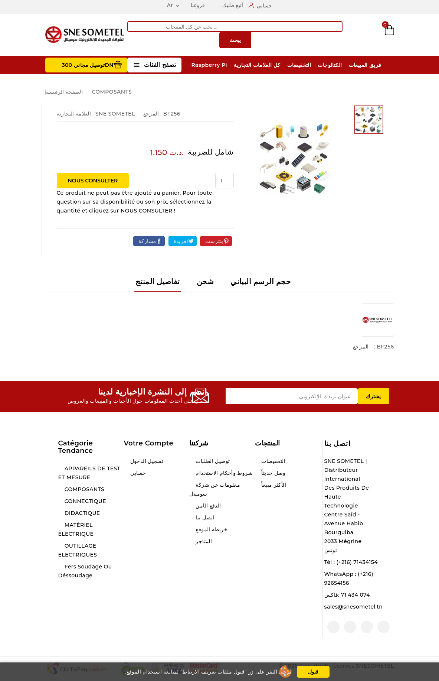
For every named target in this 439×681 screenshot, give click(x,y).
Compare (351, 35)
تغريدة (181, 241)
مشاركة (147, 241)
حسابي (137, 473)
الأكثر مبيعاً (273, 484)
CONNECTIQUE (84, 501)
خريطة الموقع (210, 529)
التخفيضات (299, 65)
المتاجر (203, 541)
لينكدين (333, 627)
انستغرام (350, 627)
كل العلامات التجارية (257, 65)
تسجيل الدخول (145, 461)
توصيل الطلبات (212, 461)
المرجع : (152, 113)
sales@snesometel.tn (353, 606)
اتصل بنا (337, 444)
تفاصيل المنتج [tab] (157, 281)
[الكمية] (225, 180)
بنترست (214, 241)
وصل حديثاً (273, 473)
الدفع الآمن (207, 505)
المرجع (360, 346)
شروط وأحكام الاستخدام (223, 473)
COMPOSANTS (84, 489)
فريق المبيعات (365, 65)
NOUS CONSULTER (93, 180)
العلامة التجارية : (75, 113)
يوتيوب (367, 627)
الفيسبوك (383, 627)
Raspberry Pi (209, 65)
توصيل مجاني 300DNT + (92, 65)
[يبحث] (235, 26)
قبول (313, 671)
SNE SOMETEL (115, 113)
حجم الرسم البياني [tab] (260, 281)
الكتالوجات (330, 65)
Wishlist (371, 35)
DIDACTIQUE (81, 513)
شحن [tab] (205, 281)
